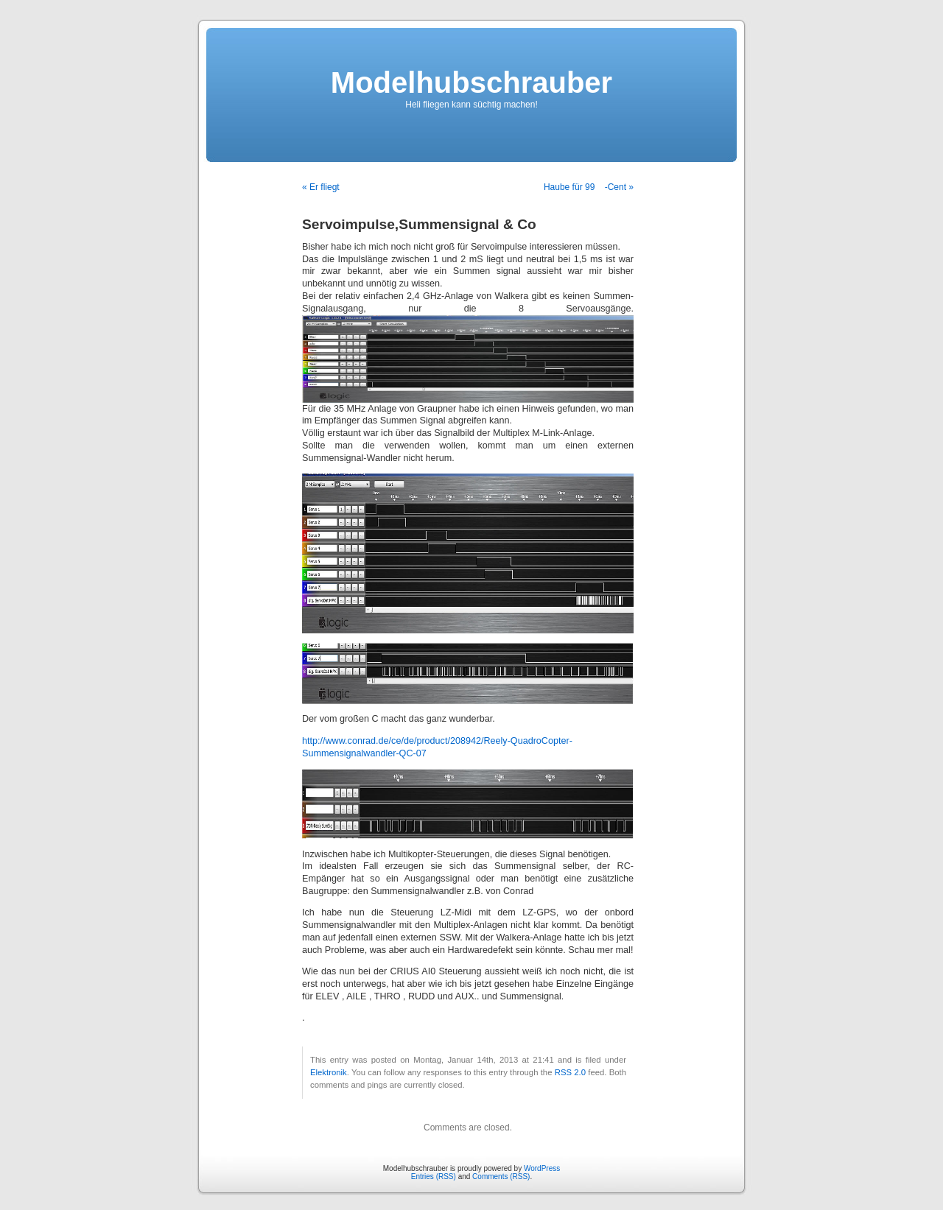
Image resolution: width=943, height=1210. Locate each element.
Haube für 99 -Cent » (589, 187)
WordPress (542, 1168)
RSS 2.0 (570, 1072)
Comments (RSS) (501, 1176)
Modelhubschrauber (471, 82)
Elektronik (328, 1072)
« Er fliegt (321, 187)
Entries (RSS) (433, 1176)
